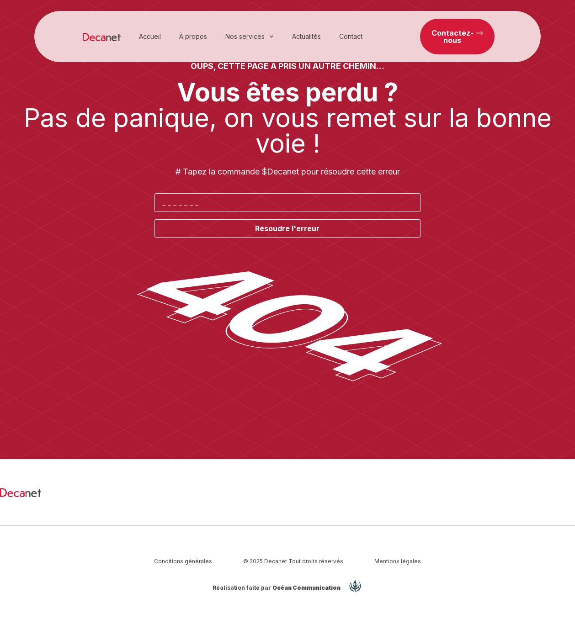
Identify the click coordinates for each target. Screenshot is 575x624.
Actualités (306, 36)
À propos (193, 36)
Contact (350, 36)
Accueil (150, 36)
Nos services (249, 36)
